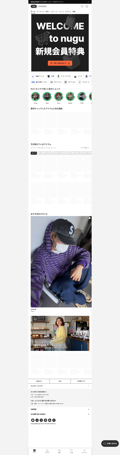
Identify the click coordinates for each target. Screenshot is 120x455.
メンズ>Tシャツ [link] (60, 153)
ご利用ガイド (81, 381)
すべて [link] (34, 153)
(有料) (38, 392)
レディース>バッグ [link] (74, 153)
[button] (39, 6)
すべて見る (85, 148)
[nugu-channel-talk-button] (110, 443)
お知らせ (39, 381)
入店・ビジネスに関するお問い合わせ (43, 401)
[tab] (60, 11)
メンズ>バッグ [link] (88, 153)
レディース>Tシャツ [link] (45, 153)
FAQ (60, 381)
